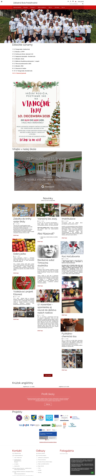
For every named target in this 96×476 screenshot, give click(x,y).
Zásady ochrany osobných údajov (45, 461)
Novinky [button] (25, 7)
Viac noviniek (48, 375)
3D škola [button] (57, 7)
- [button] (70, 1)
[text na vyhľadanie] (77, 4)
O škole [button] (32, 7)
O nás (39, 468)
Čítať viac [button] (79, 38)
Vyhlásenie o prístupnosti (43, 457)
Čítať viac (16, 236)
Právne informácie (42, 459)
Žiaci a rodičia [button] (42, 7)
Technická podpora (42, 455)
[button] (76, 1)
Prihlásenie (81, 1)
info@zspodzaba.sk (18, 455)
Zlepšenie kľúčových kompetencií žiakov (48, 442)
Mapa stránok (41, 466)
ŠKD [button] (50, 7)
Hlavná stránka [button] (17, 7)
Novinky (39, 472)
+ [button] (68, 1)
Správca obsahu (41, 453)
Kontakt (39, 470)
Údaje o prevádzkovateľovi (43, 463)
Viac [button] (63, 7)
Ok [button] (92, 472)
